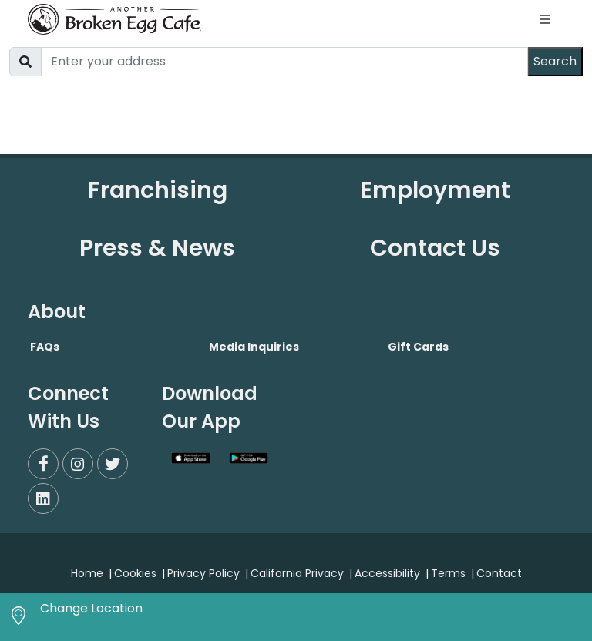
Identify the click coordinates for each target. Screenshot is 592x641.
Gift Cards (418, 346)
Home (87, 573)
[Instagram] (77, 463)
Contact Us (435, 248)
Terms (448, 573)
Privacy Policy (203, 573)
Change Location (91, 608)
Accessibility (387, 573)
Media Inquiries (254, 346)
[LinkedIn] (43, 498)
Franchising (157, 190)
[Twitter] (112, 463)
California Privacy (297, 573)
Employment (435, 190)
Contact (499, 573)
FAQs (44, 346)
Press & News (157, 248)
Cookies (135, 573)
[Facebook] (43, 463)
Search (555, 61)
